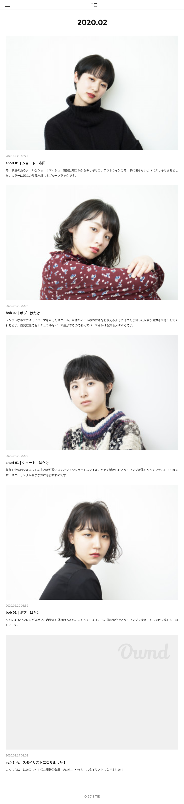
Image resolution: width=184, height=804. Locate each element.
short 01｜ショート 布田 (26, 163)
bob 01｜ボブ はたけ (23, 612)
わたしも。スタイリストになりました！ (36, 762)
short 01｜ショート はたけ (27, 463)
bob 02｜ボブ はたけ (23, 313)
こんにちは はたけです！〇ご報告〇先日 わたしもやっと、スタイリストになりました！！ (66, 769)
